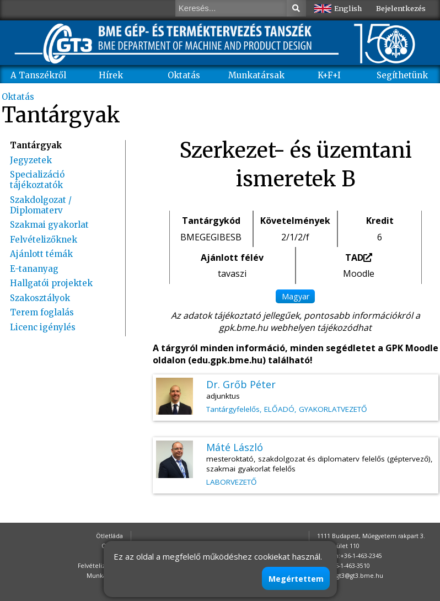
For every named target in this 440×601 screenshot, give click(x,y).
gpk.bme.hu (243, 327)
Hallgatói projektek (51, 283)
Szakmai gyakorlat (49, 224)
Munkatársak (256, 75)
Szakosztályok (40, 298)
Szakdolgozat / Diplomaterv (41, 205)
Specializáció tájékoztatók (37, 179)
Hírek (111, 75)
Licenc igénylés (43, 327)
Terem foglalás (42, 312)
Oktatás (184, 75)
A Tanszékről (38, 75)
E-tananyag (34, 269)
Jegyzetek (31, 160)
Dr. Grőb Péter (241, 384)
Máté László (234, 447)
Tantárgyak (36, 145)
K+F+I (329, 75)
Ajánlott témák (41, 254)
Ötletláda (109, 536)
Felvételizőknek (43, 239)
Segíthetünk (402, 75)
